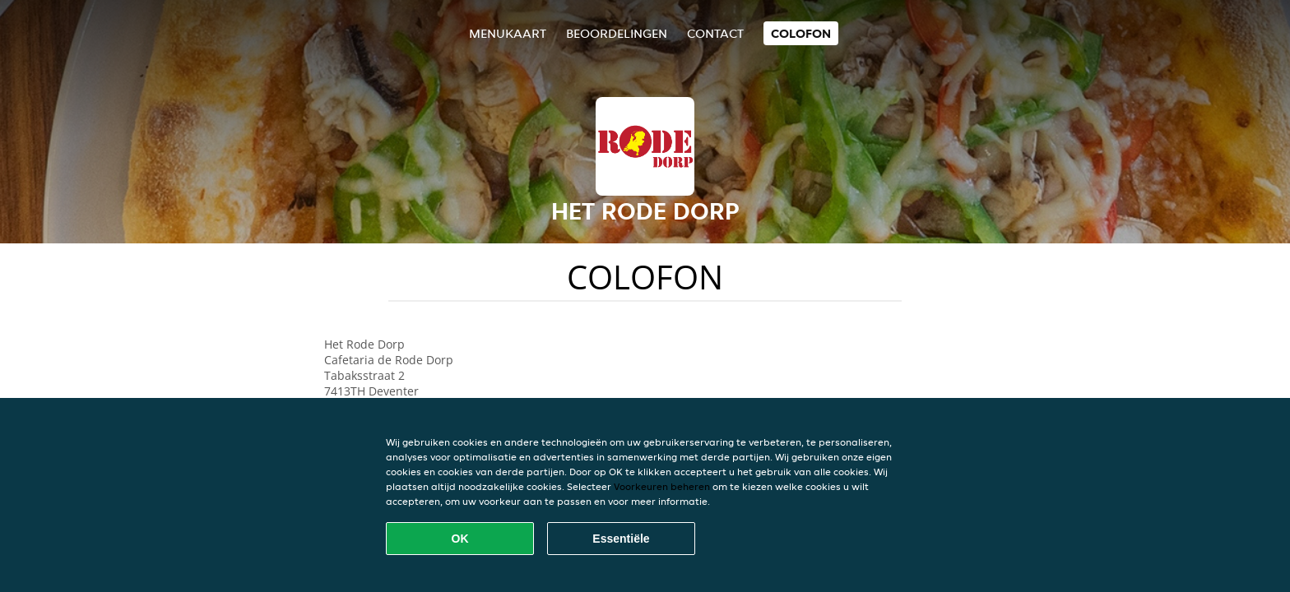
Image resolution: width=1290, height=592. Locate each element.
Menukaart (507, 33)
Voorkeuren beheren (662, 486)
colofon (801, 33)
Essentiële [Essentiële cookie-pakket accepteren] (620, 538)
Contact (715, 33)
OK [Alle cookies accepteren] (460, 538)
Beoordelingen (616, 33)
